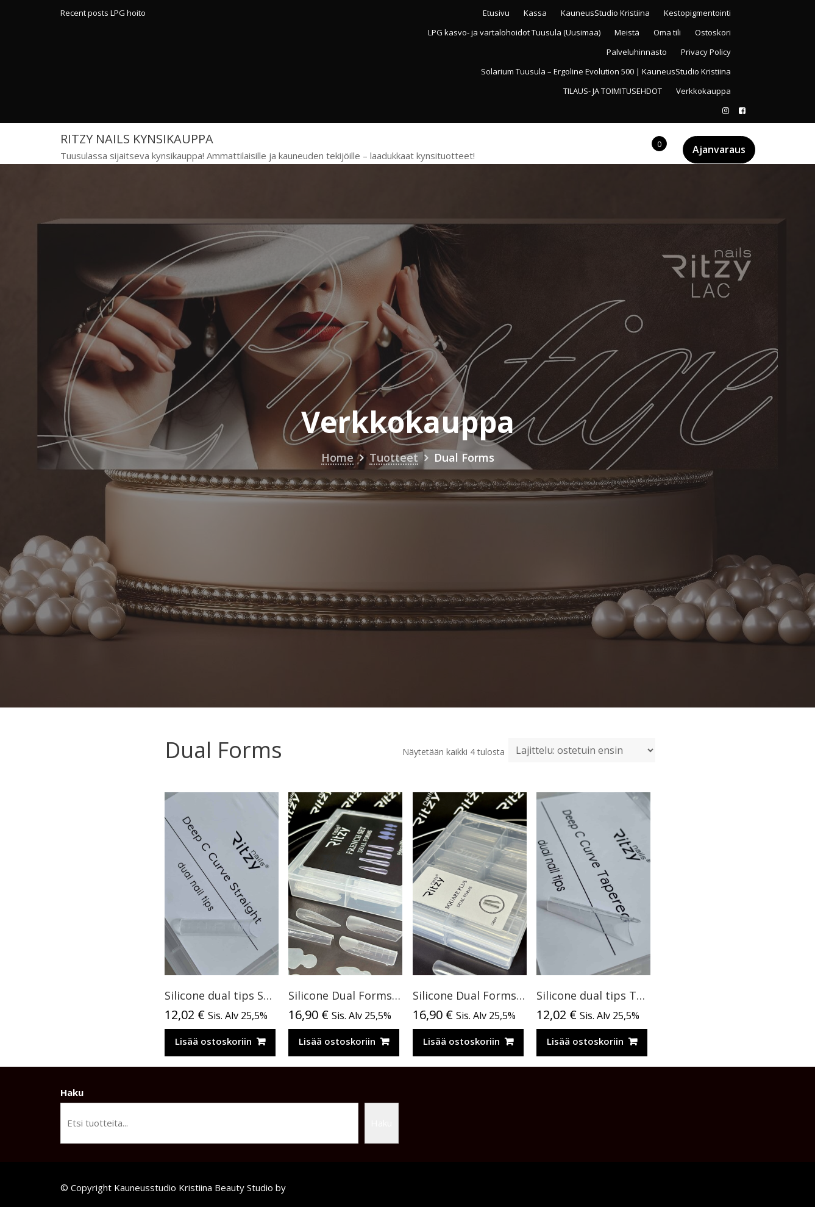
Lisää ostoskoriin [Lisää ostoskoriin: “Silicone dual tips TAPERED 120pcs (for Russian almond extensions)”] (585, 1041)
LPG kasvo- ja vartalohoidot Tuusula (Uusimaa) (514, 32)
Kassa (535, 12)
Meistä (626, 32)
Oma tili (667, 32)
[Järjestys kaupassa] (581, 750)
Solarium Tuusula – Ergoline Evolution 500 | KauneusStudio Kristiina (606, 71)
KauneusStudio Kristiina (605, 12)
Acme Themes (318, 1187)
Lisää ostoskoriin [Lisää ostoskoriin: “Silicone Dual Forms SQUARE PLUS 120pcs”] (461, 1041)
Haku (72, 1092)
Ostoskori (713, 32)
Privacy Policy (706, 51)
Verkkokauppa (703, 90)
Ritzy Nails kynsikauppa (136, 139)
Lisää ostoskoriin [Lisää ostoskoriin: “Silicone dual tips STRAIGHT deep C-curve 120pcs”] (213, 1041)
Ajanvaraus (719, 149)
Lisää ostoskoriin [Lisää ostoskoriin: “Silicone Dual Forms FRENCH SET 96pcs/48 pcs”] (337, 1041)
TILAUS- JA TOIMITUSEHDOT (612, 90)
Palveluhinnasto (637, 51)
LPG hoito (128, 12)
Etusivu (496, 12)
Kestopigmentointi (697, 12)
